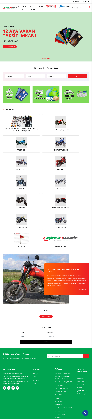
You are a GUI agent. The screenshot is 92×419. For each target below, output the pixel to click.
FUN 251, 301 (59, 315)
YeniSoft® (33, 376)
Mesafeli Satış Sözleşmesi (81, 307)
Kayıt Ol (85, 286)
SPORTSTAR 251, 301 (62, 318)
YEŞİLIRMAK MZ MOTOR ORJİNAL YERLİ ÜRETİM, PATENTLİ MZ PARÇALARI (63, 306)
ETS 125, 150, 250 (60, 341)
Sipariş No (50, 262)
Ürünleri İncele (10, 47)
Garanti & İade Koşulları (81, 316)
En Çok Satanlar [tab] (46, 246)
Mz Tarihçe (45, 7)
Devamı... (82, 219)
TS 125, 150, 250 (60, 344)
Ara (77, 76)
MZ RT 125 (58, 331)
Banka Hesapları (82, 324)
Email (22, 262)
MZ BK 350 (58, 335)
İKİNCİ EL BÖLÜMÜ (61, 351)
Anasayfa (35, 304)
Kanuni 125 (58, 325)
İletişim (53, 6)
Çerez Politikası (82, 321)
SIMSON (57, 328)
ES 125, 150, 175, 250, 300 (63, 338)
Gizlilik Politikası (82, 312)
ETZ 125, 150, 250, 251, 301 (64, 312)
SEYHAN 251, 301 (60, 322)
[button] (42, 58)
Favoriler (75, 2)
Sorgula (46, 272)
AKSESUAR (58, 347)
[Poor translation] (6, 391)
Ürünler (38, 7)
